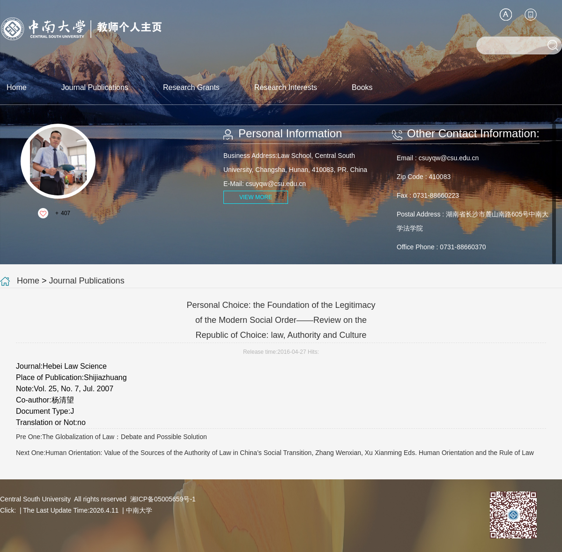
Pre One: (111, 436)
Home (17, 87)
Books (362, 87)
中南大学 (139, 510)
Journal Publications (94, 87)
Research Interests (285, 87)
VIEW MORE (255, 197)
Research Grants (191, 87)
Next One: (275, 452)
